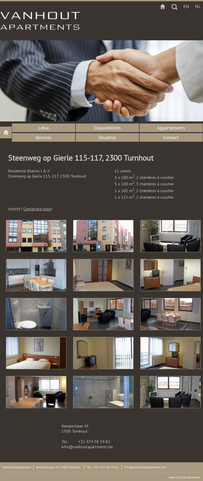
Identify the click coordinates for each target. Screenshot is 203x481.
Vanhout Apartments (16, 467)
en (186, 6)
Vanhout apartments (6, 132)
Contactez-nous (37, 208)
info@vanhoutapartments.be (87, 446)
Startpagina (162, 6)
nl (198, 6)
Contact (171, 137)
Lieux (43, 128)
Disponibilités (107, 128)
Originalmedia (189, 477)
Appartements (171, 128)
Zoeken (174, 6)
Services (43, 137)
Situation (107, 137)
